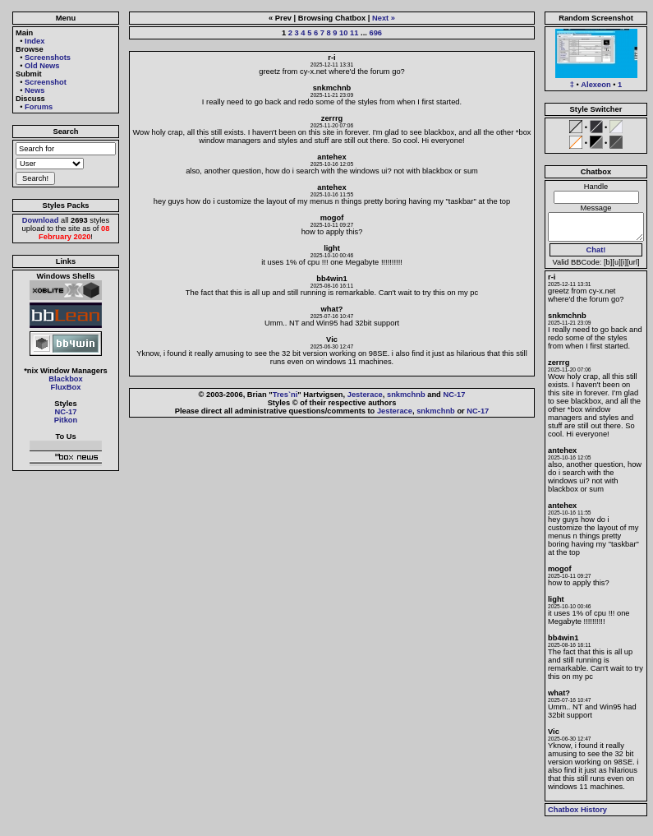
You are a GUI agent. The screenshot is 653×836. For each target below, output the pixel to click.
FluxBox (66, 387)
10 (343, 33)
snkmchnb (406, 394)
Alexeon (595, 85)
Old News (42, 66)
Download (40, 220)
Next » (383, 18)
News (34, 90)
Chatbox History (577, 810)
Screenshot (46, 82)
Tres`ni (285, 394)
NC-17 (66, 412)
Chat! (596, 250)
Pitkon (66, 420)
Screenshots (48, 57)
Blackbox (65, 379)
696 (375, 33)
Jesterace (365, 394)
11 (354, 33)
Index (34, 41)
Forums (39, 107)
